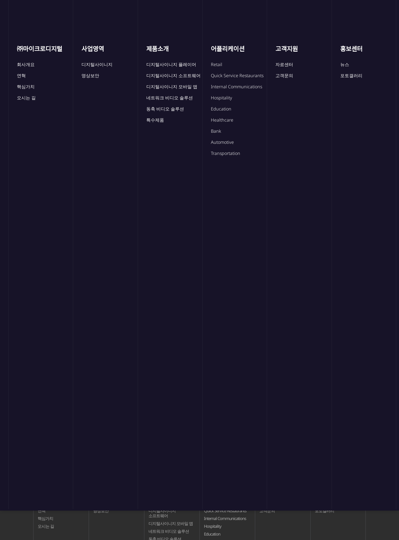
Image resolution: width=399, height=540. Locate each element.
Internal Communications (225, 518)
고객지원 (262, 14)
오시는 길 (46, 526)
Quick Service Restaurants (225, 510)
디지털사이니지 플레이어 (170, 502)
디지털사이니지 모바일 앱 (171, 523)
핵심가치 (45, 518)
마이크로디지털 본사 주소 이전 (93, 283)
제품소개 (174, 14)
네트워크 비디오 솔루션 (169, 531)
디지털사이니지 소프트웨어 (162, 513)
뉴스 (113, 118)
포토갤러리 (234, 161)
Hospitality (212, 526)
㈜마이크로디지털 (85, 14)
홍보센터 (302, 14)
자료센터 (267, 502)
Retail (208, 502)
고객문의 (267, 510)
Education (212, 533)
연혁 (41, 510)
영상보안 (101, 510)
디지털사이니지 (106, 502)
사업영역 (134, 14)
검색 (359, 241)
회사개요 (45, 502)
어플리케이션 (218, 14)
